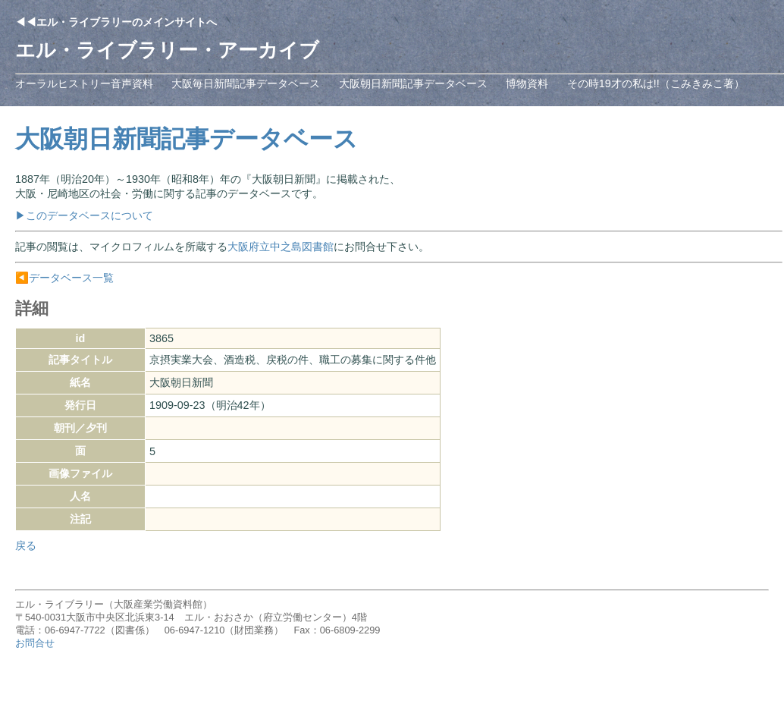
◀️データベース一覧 (64, 278)
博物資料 (527, 83)
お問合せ (35, 643)
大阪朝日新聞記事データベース (413, 83)
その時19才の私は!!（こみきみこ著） (656, 83)
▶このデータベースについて (84, 215)
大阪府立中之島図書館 (280, 246)
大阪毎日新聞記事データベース (245, 83)
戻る (25, 545)
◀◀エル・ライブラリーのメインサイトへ (116, 22)
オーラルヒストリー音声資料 (84, 83)
